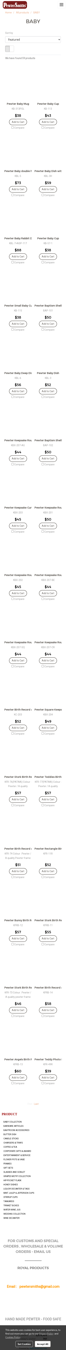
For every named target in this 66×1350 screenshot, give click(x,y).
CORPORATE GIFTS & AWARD (17, 1151)
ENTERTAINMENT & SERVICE (16, 1155)
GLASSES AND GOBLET (14, 1172)
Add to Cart (18, 122)
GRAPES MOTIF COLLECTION (17, 1176)
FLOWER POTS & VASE (14, 1159)
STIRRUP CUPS (10, 1197)
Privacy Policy (46, 1333)
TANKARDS (8, 1201)
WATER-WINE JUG (11, 1209)
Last (36, 1104)
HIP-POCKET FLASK (12, 1180)
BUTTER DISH (9, 1134)
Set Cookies (24, 1343)
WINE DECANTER (11, 1218)
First (30, 1104)
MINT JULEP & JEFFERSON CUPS (18, 1193)
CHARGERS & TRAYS (13, 1143)
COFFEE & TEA (10, 1147)
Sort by (10, 33)
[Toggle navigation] (61, 5)
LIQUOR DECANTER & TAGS (16, 1189)
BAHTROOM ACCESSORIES (16, 1130)
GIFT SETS (8, 1168)
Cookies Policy (12, 1337)
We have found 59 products (20, 58)
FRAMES (7, 1163)
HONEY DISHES (10, 1184)
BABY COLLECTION (12, 1122)
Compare (19, 127)
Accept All (42, 1343)
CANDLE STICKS (11, 1138)
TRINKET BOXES (11, 1205)
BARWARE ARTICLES (13, 1126)
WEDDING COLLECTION (14, 1214)
